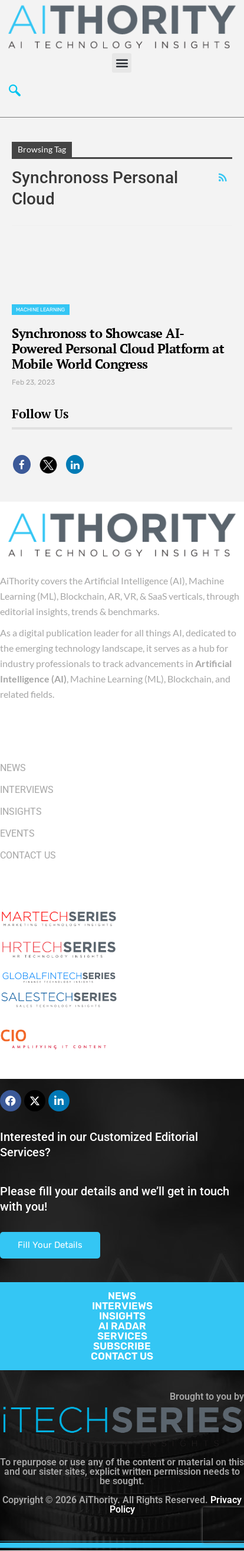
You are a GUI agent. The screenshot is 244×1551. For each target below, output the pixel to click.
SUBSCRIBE (122, 1346)
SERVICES (122, 1336)
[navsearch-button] (15, 93)
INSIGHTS (122, 1316)
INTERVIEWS (122, 1306)
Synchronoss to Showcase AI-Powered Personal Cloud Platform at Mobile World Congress (118, 348)
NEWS (122, 1296)
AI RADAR (122, 1326)
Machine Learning (40, 310)
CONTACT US (122, 1356)
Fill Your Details (50, 1245)
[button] (121, 63)
